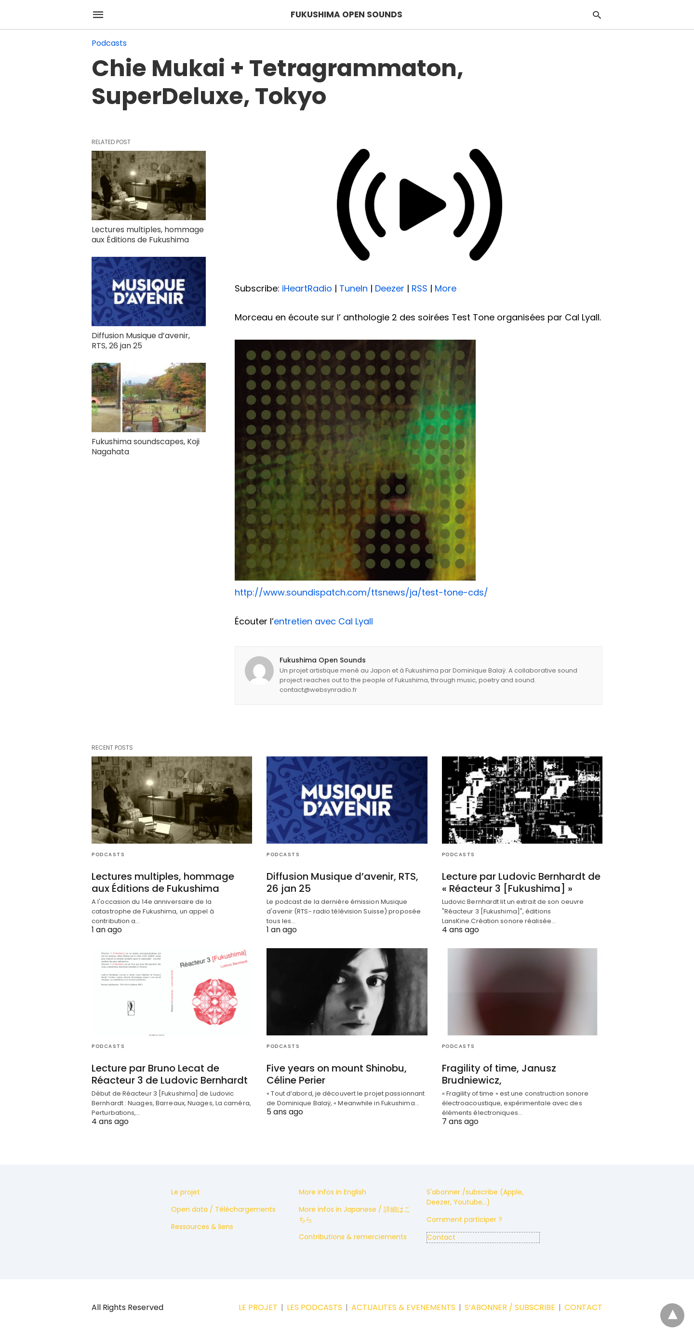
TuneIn (353, 288)
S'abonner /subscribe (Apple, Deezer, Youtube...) (475, 1197)
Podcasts (109, 43)
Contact (441, 1237)
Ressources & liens (202, 1226)
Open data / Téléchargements (223, 1209)
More (445, 288)
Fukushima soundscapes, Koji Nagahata (146, 446)
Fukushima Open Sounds (323, 660)
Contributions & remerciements (353, 1237)
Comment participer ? (464, 1219)
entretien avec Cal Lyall (323, 621)
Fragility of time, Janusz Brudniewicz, (499, 1074)
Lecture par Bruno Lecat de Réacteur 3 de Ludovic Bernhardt (170, 1074)
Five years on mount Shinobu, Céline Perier (337, 1074)
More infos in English (332, 1192)
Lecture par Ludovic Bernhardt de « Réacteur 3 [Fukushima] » (521, 882)
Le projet (185, 1192)
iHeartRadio (307, 288)
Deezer (389, 288)
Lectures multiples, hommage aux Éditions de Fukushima (148, 234)
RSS (419, 288)
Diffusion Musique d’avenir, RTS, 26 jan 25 (141, 340)
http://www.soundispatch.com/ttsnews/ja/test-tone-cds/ (361, 592)
